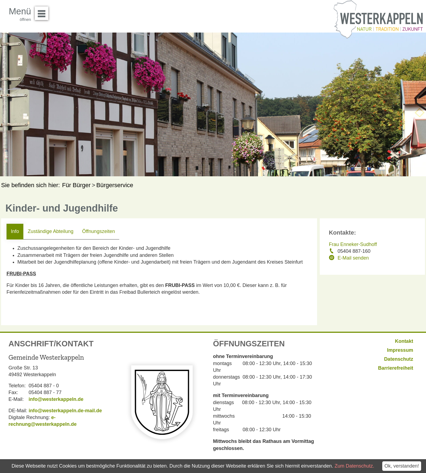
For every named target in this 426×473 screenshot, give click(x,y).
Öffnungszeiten (98, 231)
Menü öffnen (43, 11)
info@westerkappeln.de (56, 399)
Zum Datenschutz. (354, 466)
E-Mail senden (353, 258)
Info (15, 231)
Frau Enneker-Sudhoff (353, 244)
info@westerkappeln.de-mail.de (65, 410)
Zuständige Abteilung (50, 231)
